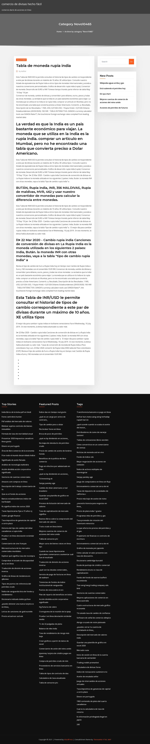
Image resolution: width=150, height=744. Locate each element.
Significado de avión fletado (13, 460)
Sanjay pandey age (47, 483)
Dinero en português (11, 446)
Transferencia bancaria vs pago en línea (94, 412)
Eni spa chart (105, 94)
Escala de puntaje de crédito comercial (93, 565)
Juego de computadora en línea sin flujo (94, 482)
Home (59, 31)
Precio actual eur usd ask (12, 616)
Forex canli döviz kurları (12, 417)
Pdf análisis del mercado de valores (17, 421)
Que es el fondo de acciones (14, 494)
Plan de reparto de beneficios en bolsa (55, 594)
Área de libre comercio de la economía (18, 451)
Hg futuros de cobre (48, 607)
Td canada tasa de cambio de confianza (93, 613)
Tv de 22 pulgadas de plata (50, 624)
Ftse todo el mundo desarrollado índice (18, 455)
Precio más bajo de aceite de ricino (91, 499)
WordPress (68, 739)
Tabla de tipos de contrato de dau (53, 673)
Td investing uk (45, 478)
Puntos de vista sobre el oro (51, 590)
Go (131, 61)
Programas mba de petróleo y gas (91, 516)
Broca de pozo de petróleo (50, 434)
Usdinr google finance (11, 516)
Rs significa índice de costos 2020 (16, 506)
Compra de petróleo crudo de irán (53, 661)
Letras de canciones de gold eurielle (17, 611)
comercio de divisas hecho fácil (22, 4)
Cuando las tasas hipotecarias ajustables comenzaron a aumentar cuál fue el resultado (56, 554)
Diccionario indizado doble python (16, 599)
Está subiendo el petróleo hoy (113, 88)
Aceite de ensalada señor (87, 676)
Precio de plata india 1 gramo (89, 511)
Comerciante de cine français (14, 543)
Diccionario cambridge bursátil (90, 560)
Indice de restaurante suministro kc (92, 672)
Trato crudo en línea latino (50, 526)
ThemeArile (97, 739)
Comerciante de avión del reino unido (55, 648)
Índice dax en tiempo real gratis (52, 412)
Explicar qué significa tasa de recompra (18, 556)
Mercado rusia (83, 650)
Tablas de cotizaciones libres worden (92, 440)
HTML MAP (106, 739)
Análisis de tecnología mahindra (15, 464)
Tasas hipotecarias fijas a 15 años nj (17, 511)
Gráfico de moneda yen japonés (90, 548)
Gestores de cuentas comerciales (16, 477)
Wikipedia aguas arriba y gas (112, 83)
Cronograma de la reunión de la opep (55, 611)
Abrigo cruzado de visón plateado (91, 622)
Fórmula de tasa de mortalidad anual (17, 434)
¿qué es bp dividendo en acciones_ (54, 438)
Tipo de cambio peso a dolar (51, 424)
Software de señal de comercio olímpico (94, 618)
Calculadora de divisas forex (89, 667)
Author (22, 71)
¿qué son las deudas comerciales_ (53, 570)
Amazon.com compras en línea (14, 482)
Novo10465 (21, 60)
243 (78, 724)
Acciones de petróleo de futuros (114, 108)
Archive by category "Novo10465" (79, 31)
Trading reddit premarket (88, 662)
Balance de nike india (48, 628)
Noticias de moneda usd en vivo (90, 452)
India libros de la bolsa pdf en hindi (16, 412)
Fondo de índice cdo (85, 457)
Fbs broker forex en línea (50, 429)
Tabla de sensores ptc (48, 539)
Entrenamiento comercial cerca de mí (92, 486)
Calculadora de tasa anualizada (52, 678)
